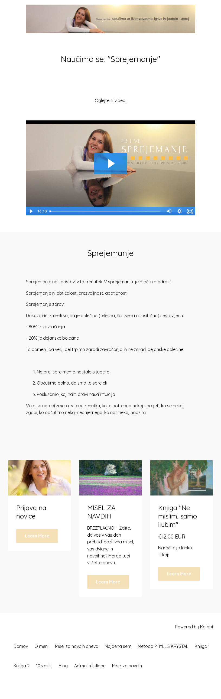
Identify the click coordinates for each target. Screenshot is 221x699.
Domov (21, 646)
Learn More (37, 536)
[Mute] (169, 211)
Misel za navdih (127, 665)
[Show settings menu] (179, 211)
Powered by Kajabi (194, 626)
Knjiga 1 (202, 646)
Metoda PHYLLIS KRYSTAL (163, 646)
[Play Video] (31, 211)
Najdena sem (118, 646)
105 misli (44, 665)
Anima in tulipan (90, 665)
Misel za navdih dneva (76, 646)
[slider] (105, 211)
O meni (41, 646)
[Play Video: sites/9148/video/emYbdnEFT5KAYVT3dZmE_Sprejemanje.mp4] (110, 163)
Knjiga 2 (22, 665)
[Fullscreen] (190, 211)
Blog (63, 665)
